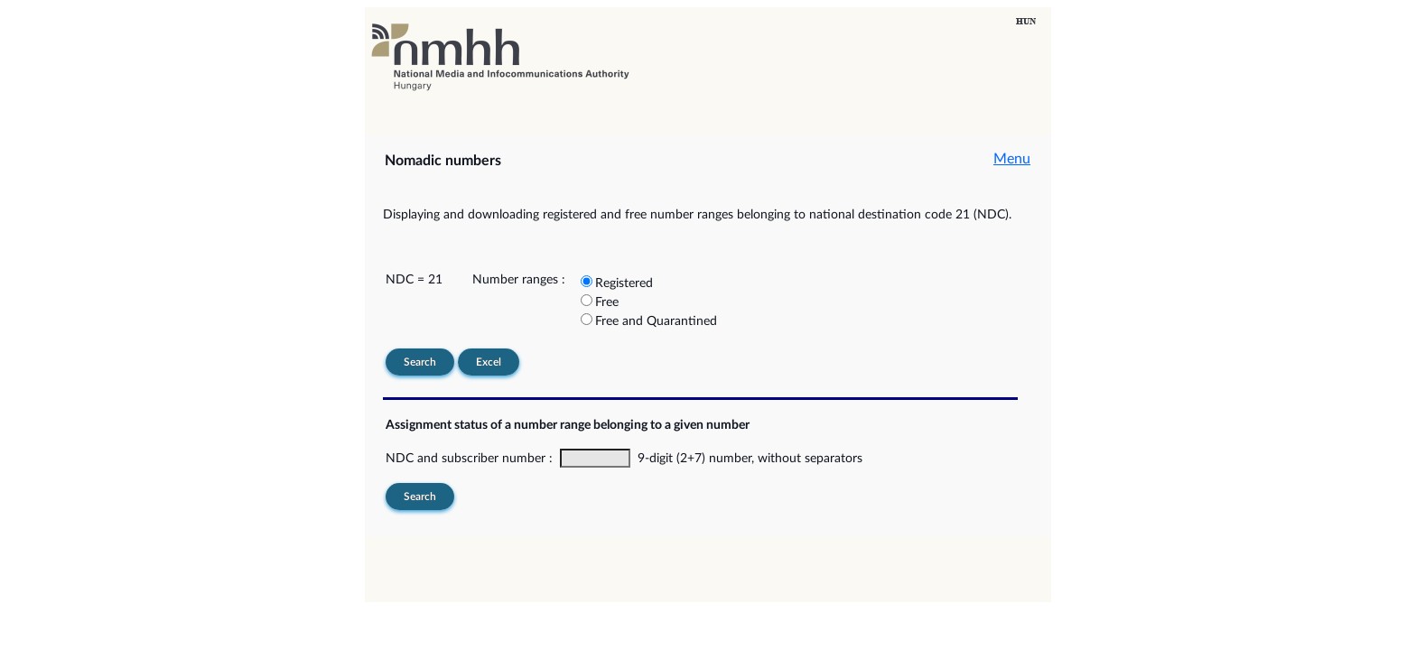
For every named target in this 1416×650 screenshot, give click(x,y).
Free (607, 302)
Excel (488, 362)
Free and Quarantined (656, 321)
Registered (624, 283)
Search (420, 362)
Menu (1011, 159)
